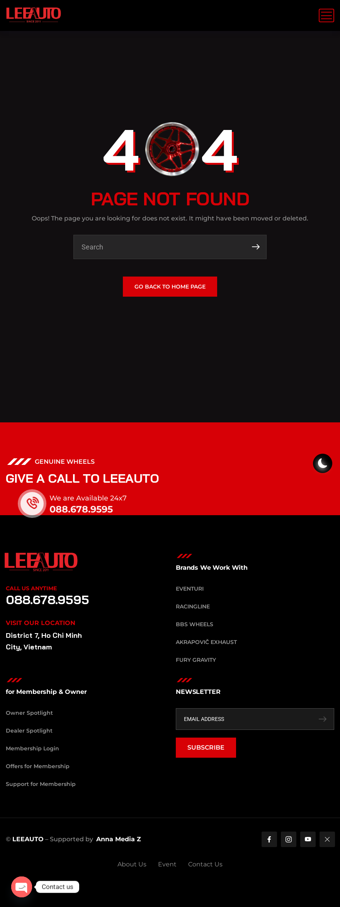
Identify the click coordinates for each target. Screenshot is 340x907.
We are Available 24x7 (96, 498)
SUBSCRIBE (205, 747)
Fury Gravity (196, 659)
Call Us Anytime (31, 588)
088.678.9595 (89, 509)
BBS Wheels (194, 624)
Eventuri (190, 588)
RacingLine (193, 606)
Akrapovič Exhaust (206, 642)
